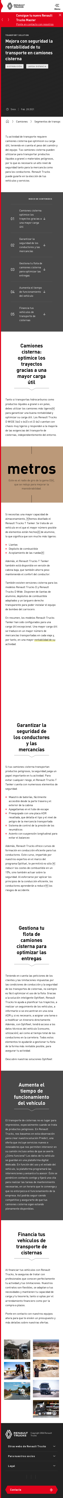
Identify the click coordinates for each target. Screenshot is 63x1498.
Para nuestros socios (21, 1456)
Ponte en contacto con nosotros (34, 24)
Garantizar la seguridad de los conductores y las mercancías (29, 245)
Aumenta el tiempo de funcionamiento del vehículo (30, 291)
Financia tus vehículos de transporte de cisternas (27, 314)
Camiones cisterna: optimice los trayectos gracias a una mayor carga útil (30, 218)
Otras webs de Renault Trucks (27, 1446)
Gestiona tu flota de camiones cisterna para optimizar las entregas (30, 269)
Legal (11, 1466)
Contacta (15, 1489)
